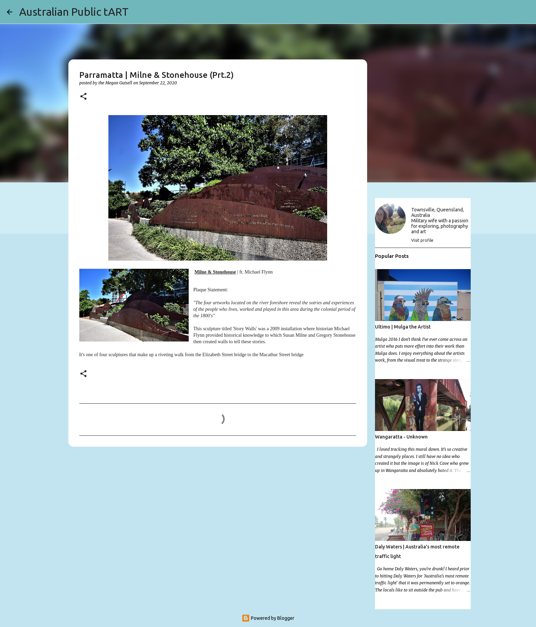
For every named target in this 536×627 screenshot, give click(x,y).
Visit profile (422, 240)
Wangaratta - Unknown (401, 437)
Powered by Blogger (268, 618)
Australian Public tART (74, 11)
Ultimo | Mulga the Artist (403, 327)
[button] (83, 96)
